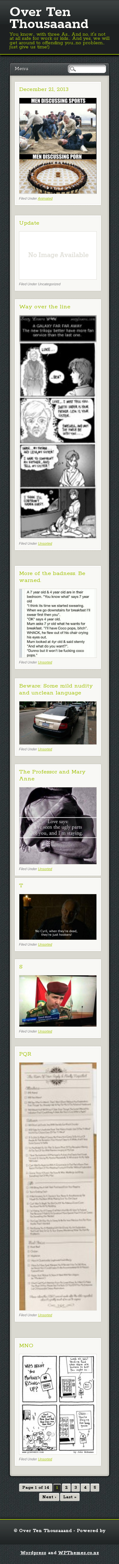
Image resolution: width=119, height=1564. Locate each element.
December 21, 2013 (44, 89)
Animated (45, 198)
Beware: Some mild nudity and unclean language (56, 689)
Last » (69, 1497)
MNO (26, 1345)
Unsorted (45, 543)
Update (29, 223)
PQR (25, 1054)
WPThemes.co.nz (78, 1553)
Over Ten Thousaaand (49, 18)
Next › (49, 1497)
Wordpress (33, 1553)
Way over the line (44, 306)
